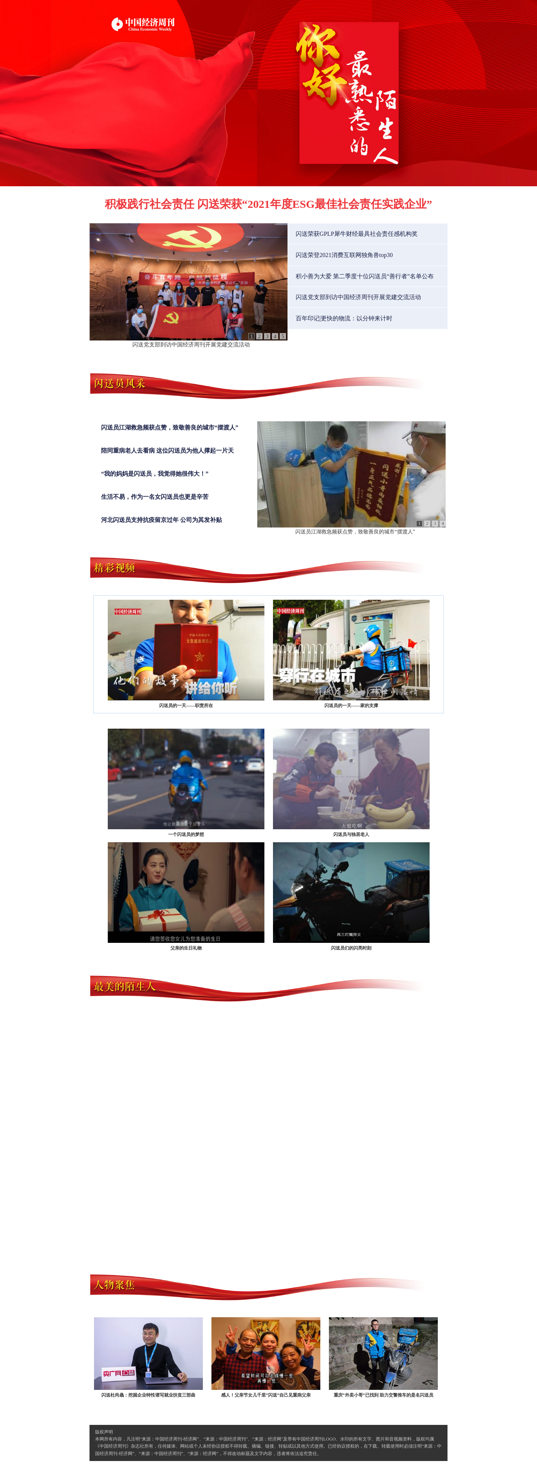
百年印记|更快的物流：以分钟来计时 (344, 318)
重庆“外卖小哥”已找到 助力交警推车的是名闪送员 (383, 1357)
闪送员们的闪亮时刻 (351, 896)
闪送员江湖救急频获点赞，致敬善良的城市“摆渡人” (169, 427)
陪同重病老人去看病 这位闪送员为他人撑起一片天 (167, 450)
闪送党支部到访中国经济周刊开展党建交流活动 (191, 345)
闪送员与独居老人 (351, 783)
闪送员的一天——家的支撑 (351, 654)
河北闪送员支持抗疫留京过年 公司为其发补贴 (161, 520)
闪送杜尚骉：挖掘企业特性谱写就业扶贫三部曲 (148, 1357)
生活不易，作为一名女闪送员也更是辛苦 (154, 497)
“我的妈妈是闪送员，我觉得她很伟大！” (154, 473)
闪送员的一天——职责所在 (186, 654)
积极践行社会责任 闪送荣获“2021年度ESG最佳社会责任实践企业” (268, 204)
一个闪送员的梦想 (186, 783)
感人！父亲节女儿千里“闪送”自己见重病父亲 (265, 1357)
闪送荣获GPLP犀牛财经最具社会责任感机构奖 (357, 234)
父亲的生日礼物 (186, 896)
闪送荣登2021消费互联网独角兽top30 (344, 255)
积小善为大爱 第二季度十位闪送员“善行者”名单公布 (365, 276)
